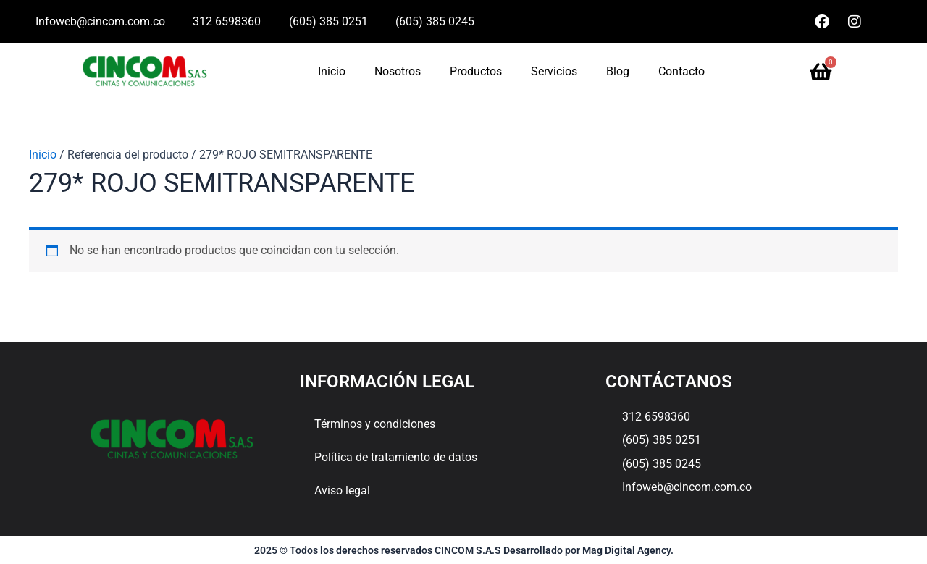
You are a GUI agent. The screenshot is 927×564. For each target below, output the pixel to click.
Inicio (331, 71)
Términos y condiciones (374, 424)
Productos (476, 71)
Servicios (554, 71)
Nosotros (397, 71)
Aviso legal (342, 490)
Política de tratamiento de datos (395, 457)
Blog (617, 71)
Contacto (681, 71)
